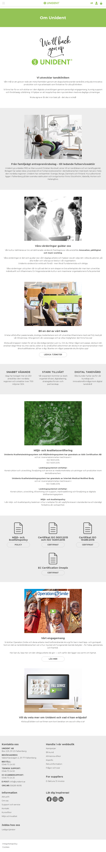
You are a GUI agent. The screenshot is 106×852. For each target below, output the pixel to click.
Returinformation (54, 764)
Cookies (5, 847)
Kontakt (5, 808)
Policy (18, 545)
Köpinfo (49, 760)
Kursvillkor (7, 812)
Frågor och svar (53, 768)
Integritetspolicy (9, 844)
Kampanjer (51, 748)
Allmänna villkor (53, 756)
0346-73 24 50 (8, 771)
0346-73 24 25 (8, 778)
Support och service (11, 805)
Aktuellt (5, 797)
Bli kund (50, 752)
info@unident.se (17, 782)
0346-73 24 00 (8, 764)
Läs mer (53, 659)
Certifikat (53, 545)
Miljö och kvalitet (9, 816)
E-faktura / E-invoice (55, 781)
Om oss (5, 801)
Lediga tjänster (53, 355)
